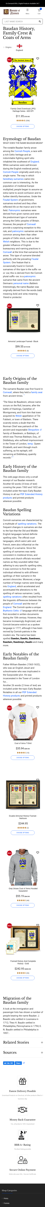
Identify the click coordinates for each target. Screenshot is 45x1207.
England (35, 161)
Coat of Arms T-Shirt (23, 743)
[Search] (40, 21)
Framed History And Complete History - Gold (23, 962)
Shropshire (33, 429)
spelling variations (27, 523)
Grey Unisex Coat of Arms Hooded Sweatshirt (23, 889)
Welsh (6, 241)
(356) (27, 121)
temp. (30, 443)
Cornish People (22, 151)
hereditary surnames (13, 179)
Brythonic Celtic (11, 610)
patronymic (18, 231)
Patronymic (14, 210)
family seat (36, 392)
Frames (6, 1203)
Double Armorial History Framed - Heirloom (23, 817)
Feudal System (10, 199)
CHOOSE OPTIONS (22, 126)
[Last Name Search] (22, 21)
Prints (6, 1198)
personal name (21, 283)
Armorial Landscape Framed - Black (23, 341)
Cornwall (31, 224)
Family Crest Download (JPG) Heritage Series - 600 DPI (23, 110)
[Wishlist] (37, 58)
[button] (23, 1041)
